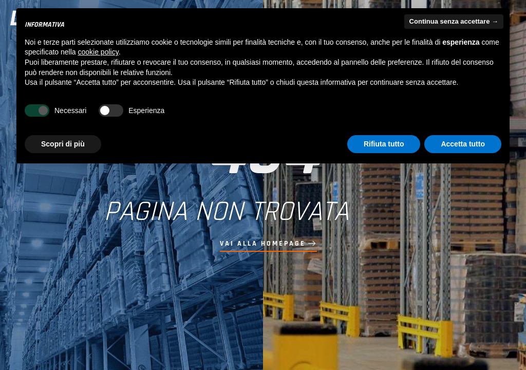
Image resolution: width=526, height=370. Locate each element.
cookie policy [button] (98, 52)
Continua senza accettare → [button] (453, 21)
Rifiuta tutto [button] (384, 144)
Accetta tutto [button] (463, 144)
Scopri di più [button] (63, 144)
